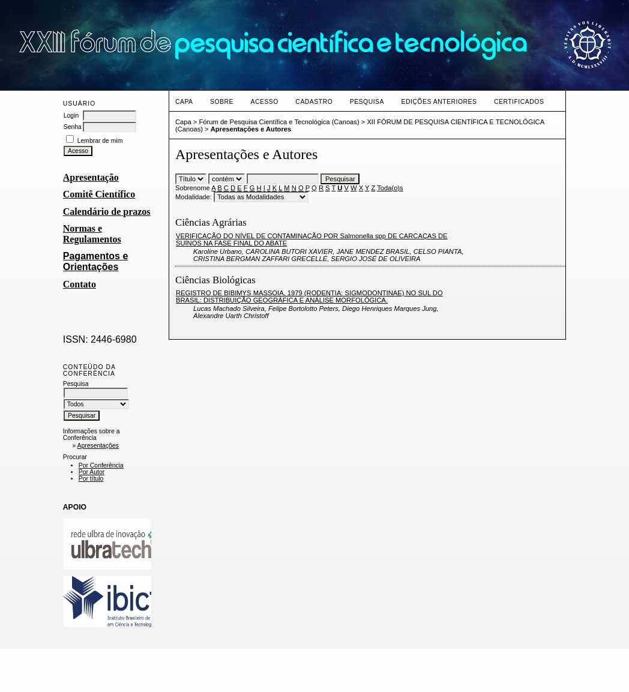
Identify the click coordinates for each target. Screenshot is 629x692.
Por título (91, 478)
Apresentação (91, 177)
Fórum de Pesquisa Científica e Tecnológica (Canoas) (279, 121)
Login (71, 115)
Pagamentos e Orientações (95, 261)
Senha (73, 127)
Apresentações (97, 445)
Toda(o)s (390, 187)
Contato (79, 284)
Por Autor (91, 472)
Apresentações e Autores (251, 129)
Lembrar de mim (100, 140)
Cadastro (314, 101)
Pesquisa (367, 101)
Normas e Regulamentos (92, 233)
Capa (184, 101)
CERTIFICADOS (519, 101)
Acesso (264, 101)
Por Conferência (101, 465)
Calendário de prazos (107, 211)
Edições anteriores (439, 101)
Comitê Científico (99, 194)
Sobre (221, 101)
